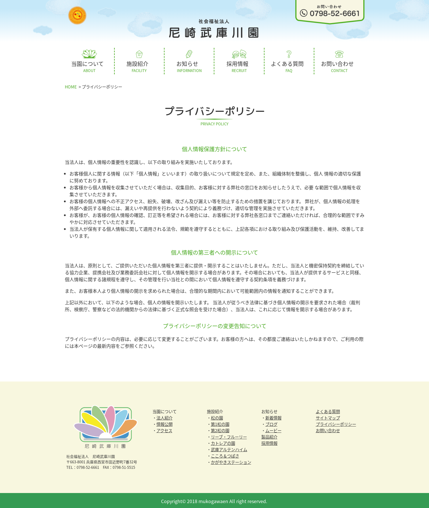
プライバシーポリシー (336, 423)
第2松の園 (220, 429)
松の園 (217, 416)
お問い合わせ (328, 429)
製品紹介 (269, 436)
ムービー (273, 429)
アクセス (164, 429)
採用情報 (269, 442)
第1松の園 (220, 423)
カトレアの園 (223, 442)
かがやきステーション (231, 461)
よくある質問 (328, 410)
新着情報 (273, 416)
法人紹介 (164, 416)
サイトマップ (328, 416)
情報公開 (164, 423)
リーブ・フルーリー (229, 436)
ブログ (271, 423)
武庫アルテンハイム (229, 448)
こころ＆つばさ (225, 455)
